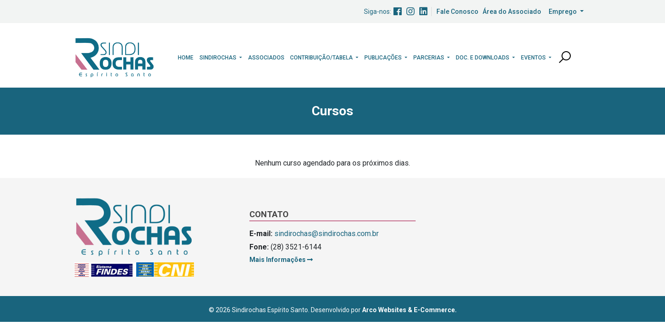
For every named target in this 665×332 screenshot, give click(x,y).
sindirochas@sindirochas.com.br (326, 233)
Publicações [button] (383, 57)
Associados (266, 57)
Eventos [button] (534, 57)
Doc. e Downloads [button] (483, 57)
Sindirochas (219, 57)
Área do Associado (512, 11)
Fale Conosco (457, 11)
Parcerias (429, 57)
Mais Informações (281, 259)
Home (185, 57)
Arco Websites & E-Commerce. (409, 310)
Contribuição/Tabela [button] (322, 57)
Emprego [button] (563, 11)
